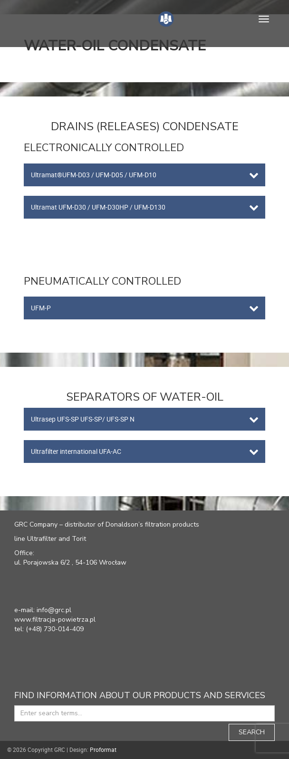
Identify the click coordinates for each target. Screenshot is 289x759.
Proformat (103, 749)
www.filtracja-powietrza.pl (55, 619)
